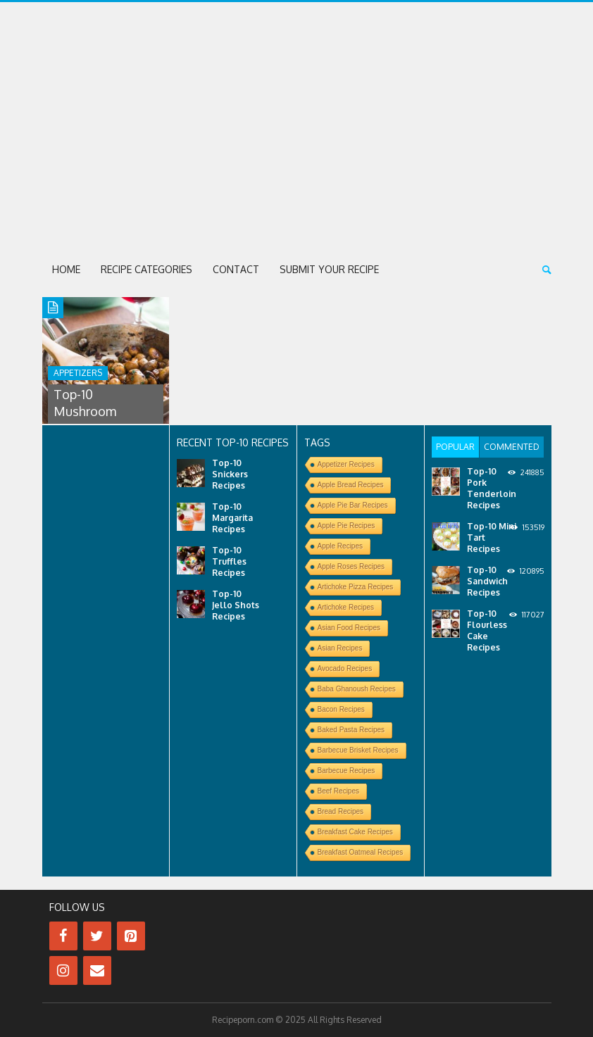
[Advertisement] (296, 142)
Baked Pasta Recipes (351, 730)
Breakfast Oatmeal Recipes (361, 852)
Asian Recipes (340, 648)
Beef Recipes (338, 791)
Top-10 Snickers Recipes (230, 474)
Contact (236, 269)
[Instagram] (63, 970)
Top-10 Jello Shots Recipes (235, 605)
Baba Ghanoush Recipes (357, 689)
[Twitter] (97, 936)
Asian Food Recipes (349, 627)
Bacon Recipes (341, 709)
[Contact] (97, 970)
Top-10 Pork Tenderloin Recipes (491, 488)
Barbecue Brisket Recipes (358, 750)
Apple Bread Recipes (351, 485)
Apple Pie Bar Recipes (353, 505)
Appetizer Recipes (346, 464)
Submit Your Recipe (329, 269)
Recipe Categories (146, 269)
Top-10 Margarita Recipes (232, 517)
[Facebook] (63, 936)
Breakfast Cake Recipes (355, 832)
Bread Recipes (341, 811)
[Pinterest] (131, 936)
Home (66, 269)
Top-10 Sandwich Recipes (487, 581)
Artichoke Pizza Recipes (356, 587)
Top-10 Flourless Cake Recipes (487, 630)
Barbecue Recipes (346, 770)
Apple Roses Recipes (351, 566)
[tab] (455, 447)
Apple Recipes (340, 546)
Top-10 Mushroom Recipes (85, 411)
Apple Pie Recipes (346, 525)
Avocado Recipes (345, 668)
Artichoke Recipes (346, 607)
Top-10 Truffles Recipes (229, 561)
